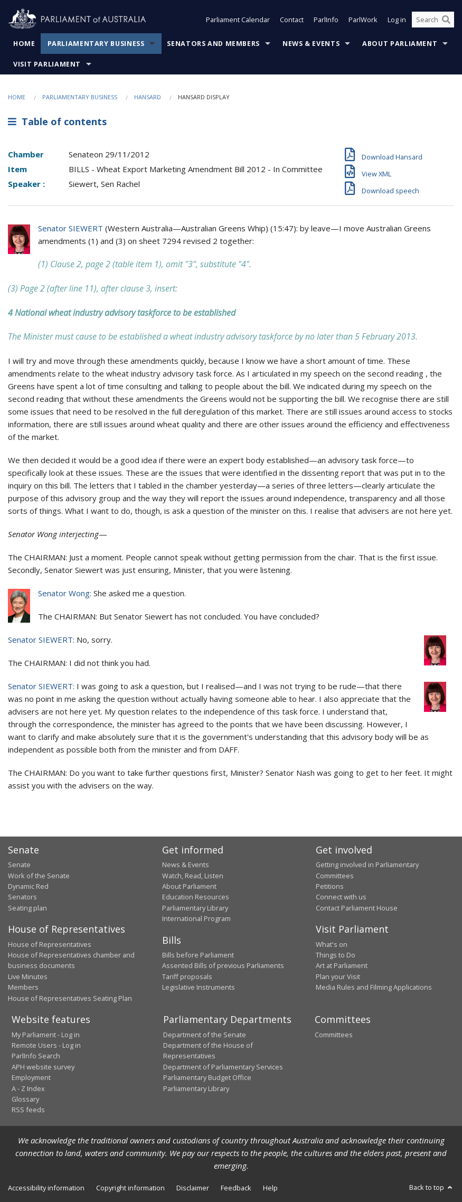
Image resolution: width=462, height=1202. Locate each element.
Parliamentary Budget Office (207, 1077)
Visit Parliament (47, 64)
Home (24, 43)
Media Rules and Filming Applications (374, 987)
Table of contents (57, 121)
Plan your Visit (338, 976)
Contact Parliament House (357, 908)
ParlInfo (326, 20)
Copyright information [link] (130, 1187)
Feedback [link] (236, 1187)
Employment (31, 1077)
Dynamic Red (28, 886)
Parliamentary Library (195, 908)
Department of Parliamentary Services (223, 1067)
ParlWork (363, 20)
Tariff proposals (187, 976)
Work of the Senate (39, 875)
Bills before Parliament (198, 955)
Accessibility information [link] (46, 1187)
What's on (331, 944)
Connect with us (341, 897)
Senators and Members (213, 43)
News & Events (311, 43)
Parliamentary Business (96, 43)
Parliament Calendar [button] (238, 20)
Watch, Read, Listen (192, 875)
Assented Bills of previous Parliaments (223, 965)
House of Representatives (49, 944)
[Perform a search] (446, 20)
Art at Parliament (341, 965)
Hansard (147, 97)
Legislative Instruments (198, 987)
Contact (292, 20)
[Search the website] (433, 20)
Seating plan (27, 908)
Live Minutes (28, 976)
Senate (19, 864)
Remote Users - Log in (46, 1045)
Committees (334, 1034)
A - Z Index (28, 1088)
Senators (22, 897)
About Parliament (399, 43)
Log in (397, 20)
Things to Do (335, 955)
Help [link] (270, 1187)
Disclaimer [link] (192, 1187)
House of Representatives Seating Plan (70, 998)
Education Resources (195, 897)
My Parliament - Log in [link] (46, 1034)
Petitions (330, 886)
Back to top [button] (431, 1187)
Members (23, 987)
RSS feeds (28, 1109)
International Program (196, 918)
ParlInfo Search (36, 1055)
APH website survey (43, 1067)
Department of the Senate (204, 1034)
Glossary (25, 1099)
